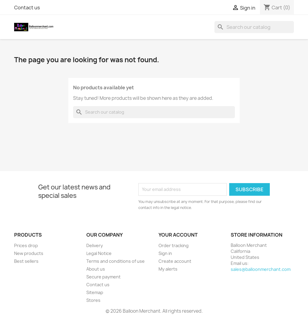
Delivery (94, 245)
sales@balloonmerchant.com (261, 269)
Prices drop (26, 245)
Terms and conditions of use (115, 261)
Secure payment (103, 277)
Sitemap (94, 292)
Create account (175, 261)
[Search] (254, 27)
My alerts (168, 269)
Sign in (165, 253)
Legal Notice (99, 253)
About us (95, 269)
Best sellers (26, 261)
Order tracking (174, 245)
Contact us (27, 7)
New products (28, 253)
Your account (178, 235)
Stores (93, 300)
